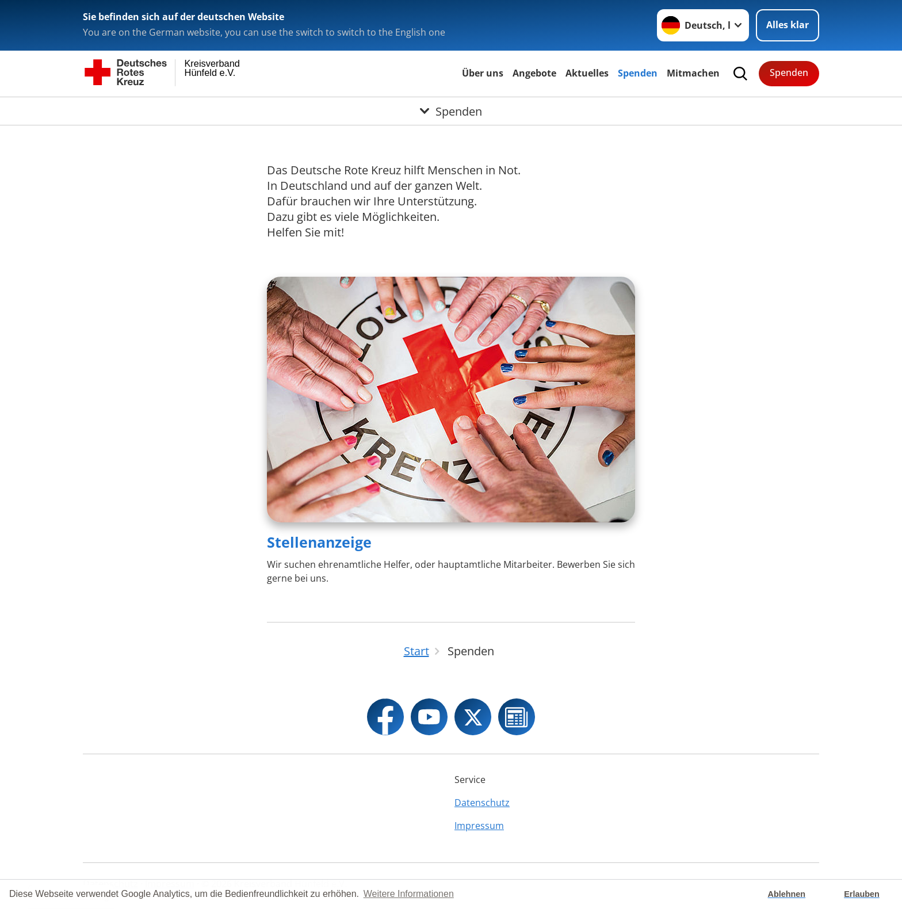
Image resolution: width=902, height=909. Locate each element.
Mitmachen (693, 73)
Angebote (534, 73)
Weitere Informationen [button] (409, 894)
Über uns (482, 73)
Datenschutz (482, 802)
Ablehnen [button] (787, 894)
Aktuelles (587, 73)
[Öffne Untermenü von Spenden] (451, 111)
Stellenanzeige (319, 542)
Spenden (638, 73)
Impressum (479, 825)
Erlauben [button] (862, 894)
